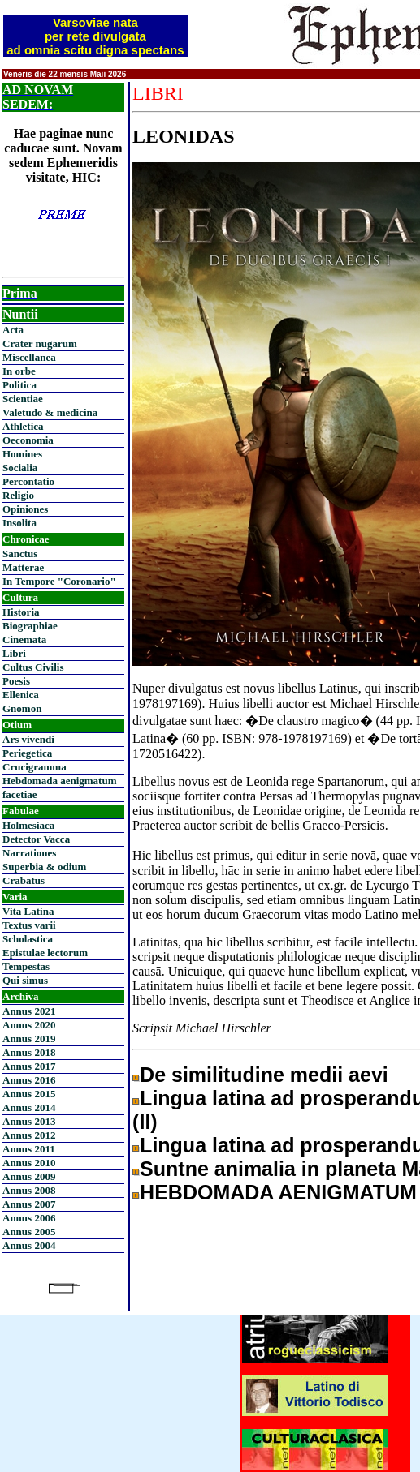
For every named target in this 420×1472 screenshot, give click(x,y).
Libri (14, 653)
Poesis (16, 681)
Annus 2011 (28, 1149)
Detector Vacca (36, 839)
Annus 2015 (28, 1094)
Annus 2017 (28, 1066)
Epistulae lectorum (45, 952)
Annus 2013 (28, 1121)
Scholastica (27, 939)
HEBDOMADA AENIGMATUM (278, 1192)
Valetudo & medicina (49, 412)
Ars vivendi (28, 739)
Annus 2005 (28, 1231)
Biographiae (30, 626)
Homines (22, 454)
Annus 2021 (28, 1011)
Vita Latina (28, 911)
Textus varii (29, 925)
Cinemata (24, 639)
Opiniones (25, 509)
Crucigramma (34, 767)
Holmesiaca (28, 825)
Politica (19, 385)
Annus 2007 (28, 1204)
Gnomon (21, 708)
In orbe (19, 371)
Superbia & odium (44, 866)
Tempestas (26, 966)
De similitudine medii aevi (264, 1074)
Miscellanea (29, 357)
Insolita (19, 523)
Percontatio (28, 481)
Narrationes (29, 853)
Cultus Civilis (33, 667)
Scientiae (22, 399)
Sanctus (19, 553)
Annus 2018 (28, 1052)
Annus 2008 (28, 1190)
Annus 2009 (28, 1176)
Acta (13, 330)
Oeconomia (28, 440)
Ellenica (20, 695)
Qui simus (25, 980)
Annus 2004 (28, 1245)
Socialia (19, 467)
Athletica (23, 426)
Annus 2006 (28, 1218)
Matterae (23, 567)
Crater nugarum (39, 343)
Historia (21, 612)
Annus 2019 (28, 1038)
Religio (18, 495)
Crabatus (23, 880)
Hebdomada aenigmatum (59, 781)
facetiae (19, 794)
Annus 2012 (28, 1135)
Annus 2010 (28, 1163)
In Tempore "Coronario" (59, 581)
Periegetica (27, 753)
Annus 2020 (28, 1025)
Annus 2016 (28, 1080)
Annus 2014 (28, 1107)
